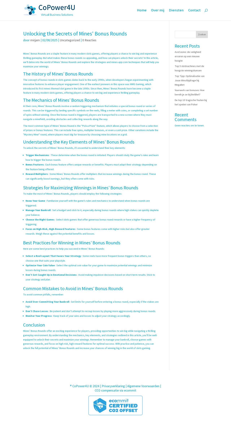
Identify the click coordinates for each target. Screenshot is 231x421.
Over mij (157, 10)
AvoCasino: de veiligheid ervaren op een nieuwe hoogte (188, 56)
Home (142, 10)
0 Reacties (89, 40)
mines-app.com (119, 62)
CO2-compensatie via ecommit (115, 390)
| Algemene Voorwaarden (142, 386)
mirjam (35, 40)
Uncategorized (70, 40)
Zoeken (202, 34)
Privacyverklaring (113, 386)
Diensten (176, 10)
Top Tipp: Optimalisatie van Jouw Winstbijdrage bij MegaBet (189, 80)
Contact (194, 10)
